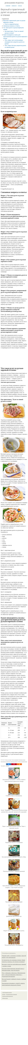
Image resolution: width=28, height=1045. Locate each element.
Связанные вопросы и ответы (11, 26)
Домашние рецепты (14, 3)
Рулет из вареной (15, 759)
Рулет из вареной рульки (12, 24)
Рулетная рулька (22, 759)
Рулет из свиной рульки (22, 761)
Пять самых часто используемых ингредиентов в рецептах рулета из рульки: (14, 42)
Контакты (3, 994)
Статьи (20, 5)
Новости (14, 5)
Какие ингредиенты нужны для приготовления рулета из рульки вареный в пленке (15, 36)
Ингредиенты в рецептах (5, 761)
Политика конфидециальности (7, 996)
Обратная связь (5, 998)
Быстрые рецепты (14, 761)
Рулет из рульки (8, 759)
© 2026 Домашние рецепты (7, 992)
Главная (8, 5)
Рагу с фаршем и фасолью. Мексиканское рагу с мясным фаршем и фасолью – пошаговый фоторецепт (13, 974)
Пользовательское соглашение (11, 994)
